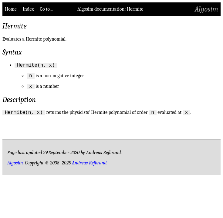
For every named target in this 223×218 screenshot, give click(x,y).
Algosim (206, 9)
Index (28, 9)
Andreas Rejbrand (89, 166)
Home (11, 9)
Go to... (46, 9)
